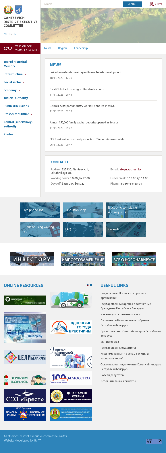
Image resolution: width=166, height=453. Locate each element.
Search (132, 4)
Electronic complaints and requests (123, 210)
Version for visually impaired (27, 48)
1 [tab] (87, 285)
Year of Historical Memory (15, 64)
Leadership (81, 48)
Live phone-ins (33, 210)
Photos (8, 134)
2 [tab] (91, 285)
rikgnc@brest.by (131, 169)
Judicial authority (16, 98)
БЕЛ (16, 34)
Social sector (14, 82)
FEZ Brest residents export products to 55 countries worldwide (87, 139)
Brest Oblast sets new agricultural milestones (76, 89)
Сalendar (114, 229)
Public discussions (16, 106)
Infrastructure (15, 74)
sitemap (158, 4)
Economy (12, 90)
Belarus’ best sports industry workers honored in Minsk (82, 106)
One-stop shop (76, 210)
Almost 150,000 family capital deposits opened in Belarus (84, 122)
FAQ (68, 229)
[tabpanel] (48, 358)
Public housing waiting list (38, 229)
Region (62, 48)
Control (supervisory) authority (18, 124)
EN (10, 34)
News (47, 48)
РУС (5, 34)
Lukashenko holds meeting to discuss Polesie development (85, 72)
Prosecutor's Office (18, 114)
